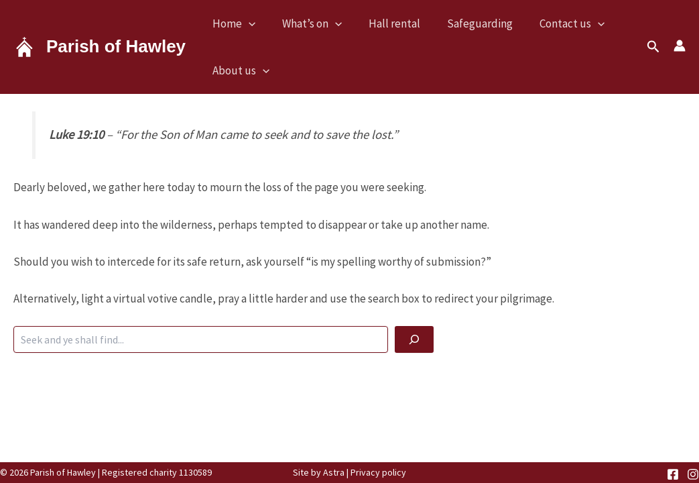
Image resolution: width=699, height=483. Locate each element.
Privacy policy (378, 472)
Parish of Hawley (116, 46)
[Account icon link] (680, 46)
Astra (333, 472)
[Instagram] (693, 474)
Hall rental (394, 23)
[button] (248, 23)
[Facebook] (673, 474)
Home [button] (233, 23)
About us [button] (240, 70)
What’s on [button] (312, 23)
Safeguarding (480, 23)
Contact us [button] (572, 23)
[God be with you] (414, 339)
